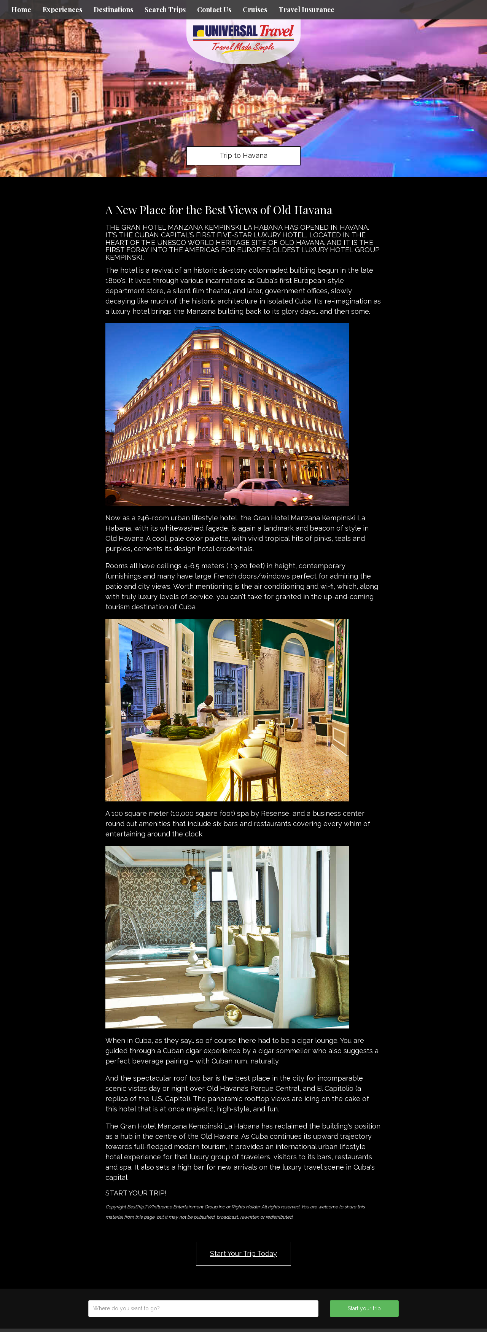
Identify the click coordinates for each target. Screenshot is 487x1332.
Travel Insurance (306, 9)
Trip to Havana (243, 155)
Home (21, 9)
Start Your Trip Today (243, 1253)
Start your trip (364, 1308)
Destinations (113, 9)
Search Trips (165, 9)
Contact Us (214, 9)
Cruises (255, 9)
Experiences (62, 9)
